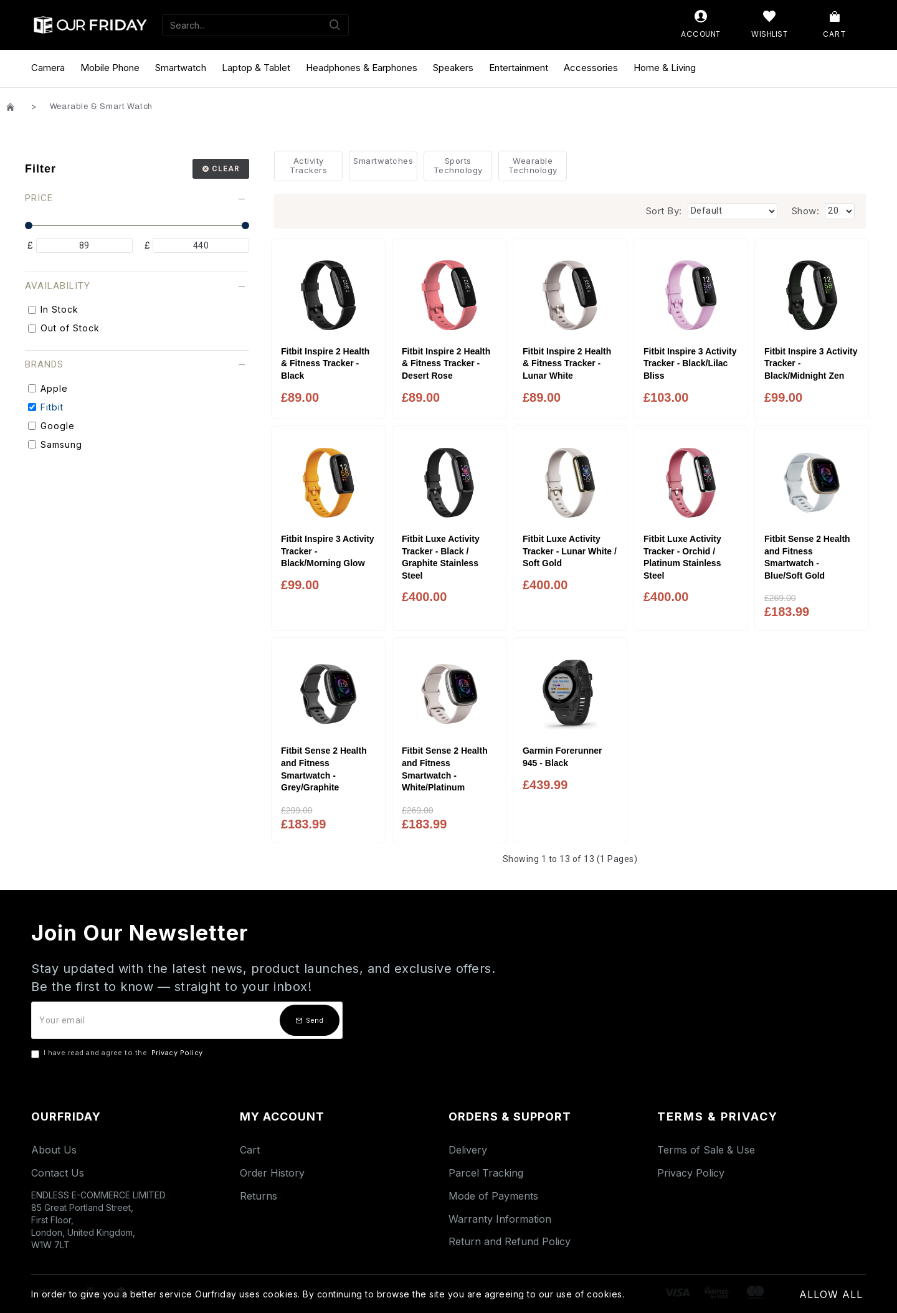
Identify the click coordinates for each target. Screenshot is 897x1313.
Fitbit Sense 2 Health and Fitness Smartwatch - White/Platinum (445, 769)
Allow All (831, 1294)
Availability (57, 286)
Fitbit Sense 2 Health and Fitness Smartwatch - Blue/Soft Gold (807, 557)
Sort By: (664, 211)
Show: (806, 211)
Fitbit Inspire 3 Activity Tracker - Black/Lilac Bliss (690, 363)
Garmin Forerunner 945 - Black (562, 757)
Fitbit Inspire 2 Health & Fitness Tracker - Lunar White (567, 363)
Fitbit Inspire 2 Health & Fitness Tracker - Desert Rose (446, 363)
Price (39, 198)
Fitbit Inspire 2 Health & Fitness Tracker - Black (325, 363)
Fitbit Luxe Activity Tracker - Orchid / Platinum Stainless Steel (682, 557)
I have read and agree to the (118, 1053)
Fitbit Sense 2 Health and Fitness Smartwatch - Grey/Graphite (324, 769)
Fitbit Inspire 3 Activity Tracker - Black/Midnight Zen (811, 363)
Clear (226, 168)
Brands (44, 364)
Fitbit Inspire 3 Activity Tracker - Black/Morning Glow (327, 551)
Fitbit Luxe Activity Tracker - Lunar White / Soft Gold (570, 551)
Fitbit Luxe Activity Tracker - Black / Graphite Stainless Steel (441, 557)
